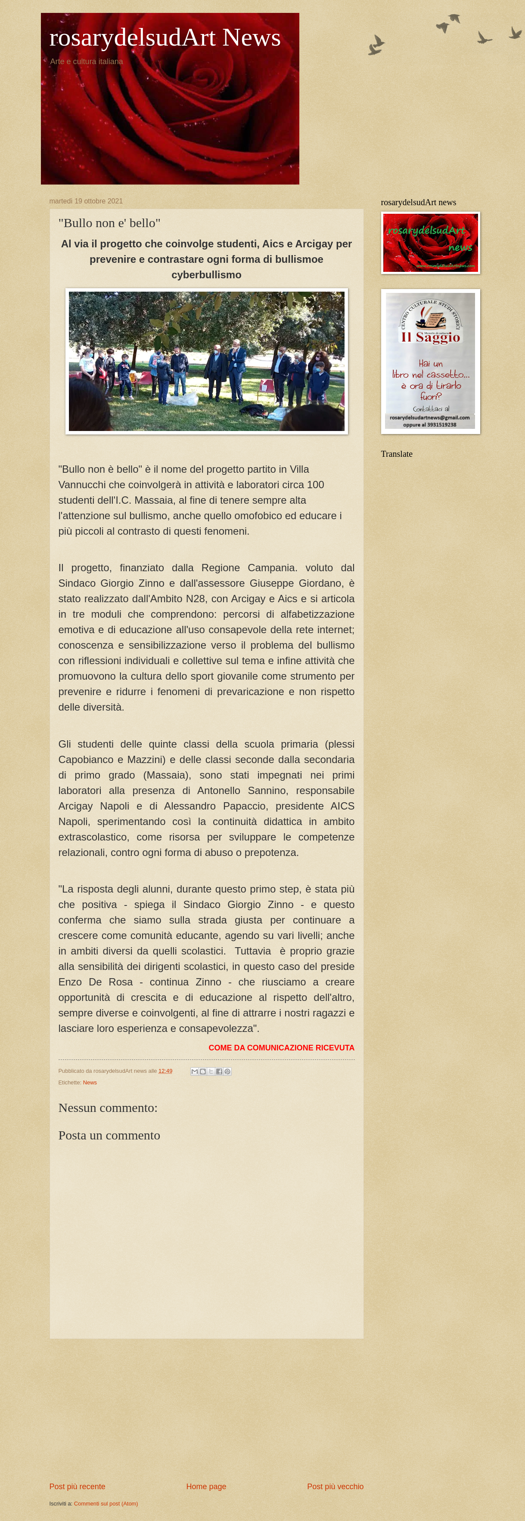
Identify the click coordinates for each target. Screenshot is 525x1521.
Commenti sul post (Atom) (106, 1503)
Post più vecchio (335, 1486)
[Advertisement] (207, 1410)
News (90, 1082)
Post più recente (78, 1486)
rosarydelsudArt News (165, 37)
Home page (206, 1486)
